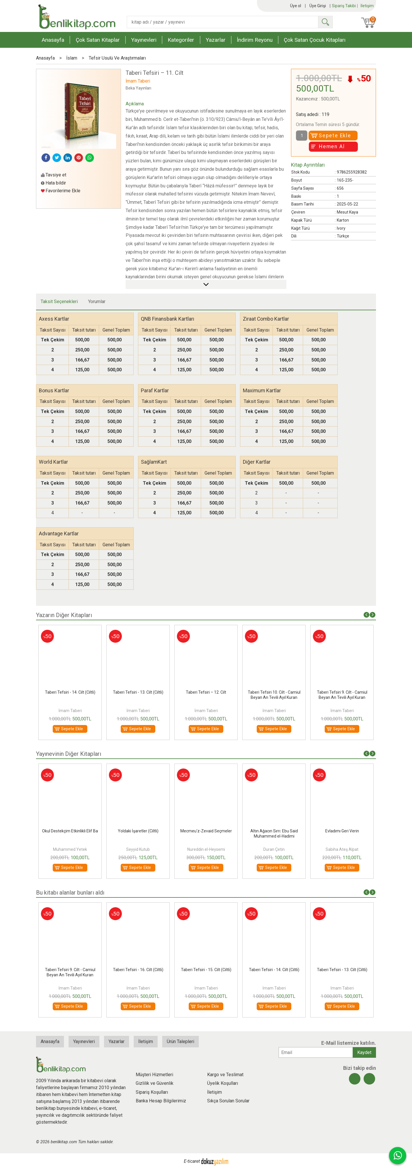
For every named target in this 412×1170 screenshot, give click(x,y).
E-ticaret (192, 1161)
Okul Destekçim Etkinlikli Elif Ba (138, 831)
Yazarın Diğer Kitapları (64, 615)
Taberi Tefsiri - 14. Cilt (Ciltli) (138, 692)
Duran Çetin (342, 849)
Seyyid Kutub (206, 849)
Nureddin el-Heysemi (274, 849)
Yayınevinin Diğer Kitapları (68, 753)
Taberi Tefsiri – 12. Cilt (274, 692)
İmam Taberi (70, 710)
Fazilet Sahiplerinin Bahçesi (70, 831)
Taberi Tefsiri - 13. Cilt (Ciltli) (206, 692)
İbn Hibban (70, 849)
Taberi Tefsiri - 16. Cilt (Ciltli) (206, 969)
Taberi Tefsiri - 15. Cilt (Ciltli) (70, 692)
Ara (325, 22)
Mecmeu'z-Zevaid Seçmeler (274, 831)
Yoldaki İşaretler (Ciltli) (206, 831)
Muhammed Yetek (138, 849)
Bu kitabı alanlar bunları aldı (70, 892)
